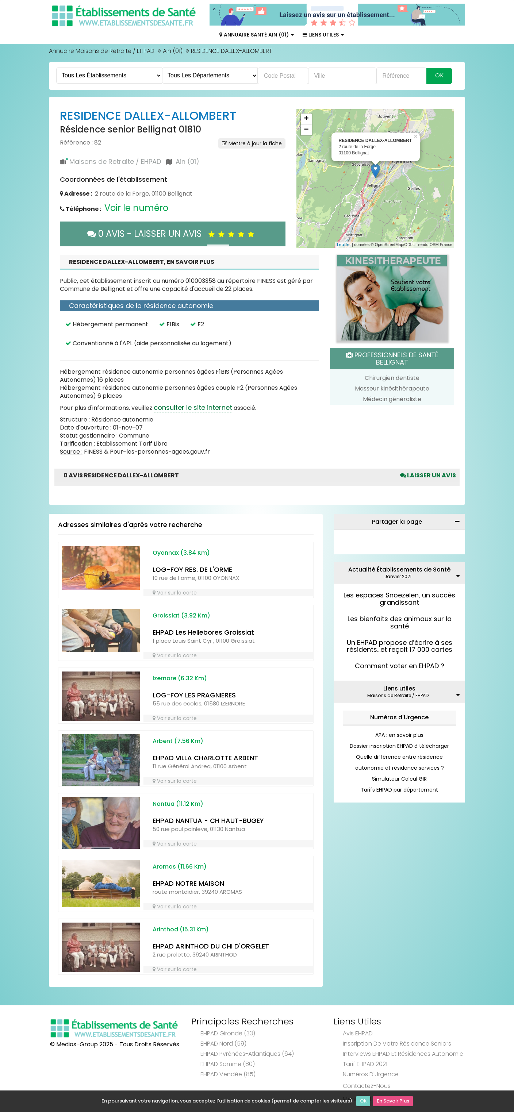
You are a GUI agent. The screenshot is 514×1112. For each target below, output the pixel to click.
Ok (363, 1101)
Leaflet (344, 244)
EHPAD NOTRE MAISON (188, 883)
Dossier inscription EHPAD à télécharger (399, 746)
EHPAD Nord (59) (223, 1043)
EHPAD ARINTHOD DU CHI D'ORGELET (211, 946)
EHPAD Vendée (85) (228, 1074)
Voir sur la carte (175, 592)
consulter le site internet (193, 407)
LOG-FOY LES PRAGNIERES (194, 695)
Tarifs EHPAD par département (399, 789)
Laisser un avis (428, 475)
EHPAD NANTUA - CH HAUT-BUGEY (208, 820)
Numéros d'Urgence (399, 717)
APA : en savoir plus (399, 735)
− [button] (306, 129)
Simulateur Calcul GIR (399, 778)
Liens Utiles (323, 34)
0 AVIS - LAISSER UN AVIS (172, 234)
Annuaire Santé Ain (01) (256, 34)
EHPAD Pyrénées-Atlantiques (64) (247, 1054)
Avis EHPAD (358, 1033)
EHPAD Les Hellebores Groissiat (203, 632)
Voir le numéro (136, 208)
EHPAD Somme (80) (227, 1064)
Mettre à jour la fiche (252, 143)
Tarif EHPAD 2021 (365, 1064)
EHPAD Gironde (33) (227, 1033)
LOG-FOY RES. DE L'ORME (192, 569)
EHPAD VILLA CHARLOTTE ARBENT (205, 757)
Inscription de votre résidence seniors (397, 1043)
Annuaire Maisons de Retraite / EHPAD (101, 51)
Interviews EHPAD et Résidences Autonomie (403, 1054)
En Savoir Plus (393, 1101)
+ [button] (306, 118)
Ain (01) (173, 51)
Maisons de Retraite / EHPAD (115, 161)
